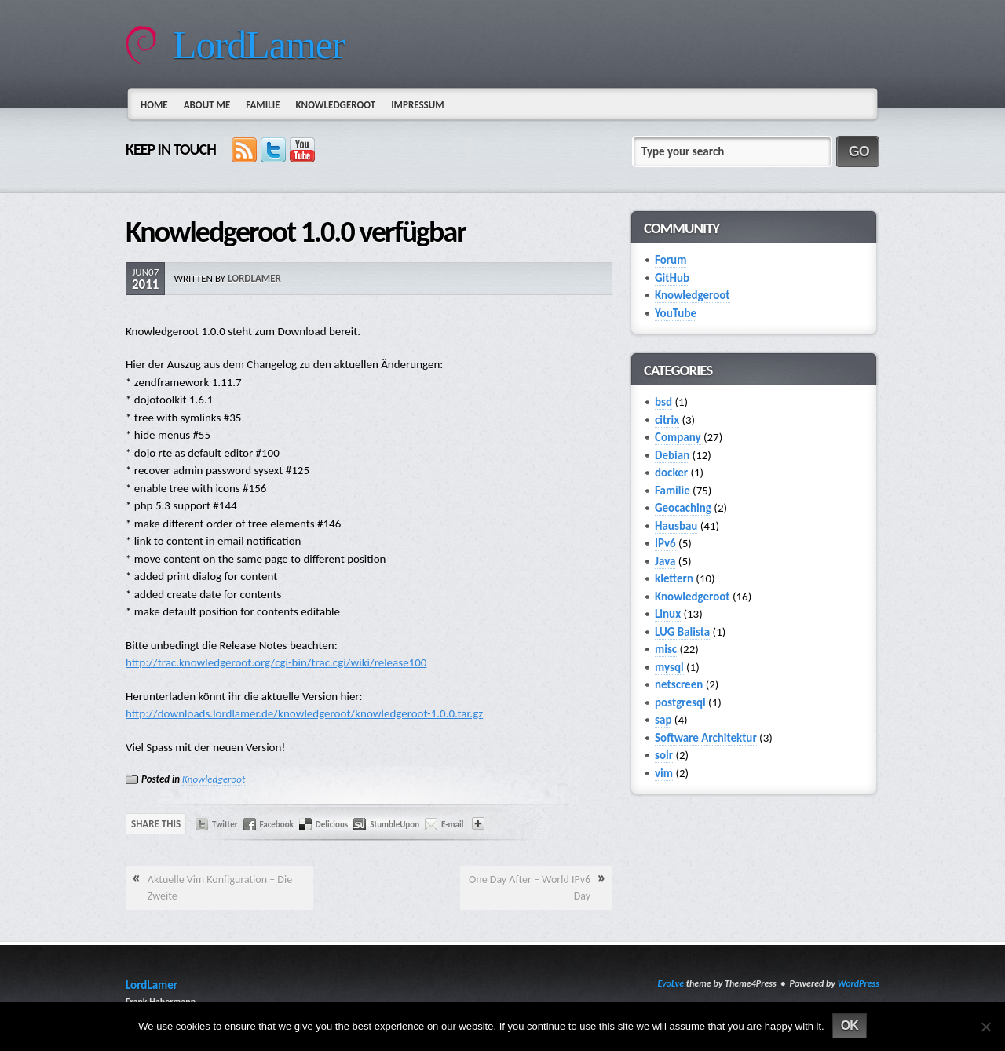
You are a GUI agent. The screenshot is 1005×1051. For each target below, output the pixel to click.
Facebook (277, 824)
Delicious (332, 824)
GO (859, 151)
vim (664, 773)
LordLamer (259, 44)
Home (154, 105)
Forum (670, 260)
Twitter (225, 824)
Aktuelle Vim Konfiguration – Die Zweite (220, 888)
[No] (985, 1027)
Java (665, 561)
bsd (663, 402)
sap (663, 720)
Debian (672, 455)
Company (678, 437)
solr (664, 755)
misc (666, 649)
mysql (669, 667)
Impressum (417, 105)
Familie (263, 105)
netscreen (679, 684)
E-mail (452, 824)
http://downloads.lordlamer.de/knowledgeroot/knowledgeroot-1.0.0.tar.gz (304, 713)
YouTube (675, 313)
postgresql (680, 702)
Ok (849, 1025)
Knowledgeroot (335, 105)
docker (671, 472)
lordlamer (254, 278)
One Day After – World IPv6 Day (529, 888)
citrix (667, 420)
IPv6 (665, 543)
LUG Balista (682, 632)
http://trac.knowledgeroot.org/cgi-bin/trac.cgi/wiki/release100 (276, 662)
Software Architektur (706, 738)
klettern (674, 578)
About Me (207, 105)
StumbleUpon (394, 824)
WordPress (858, 983)
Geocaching (683, 508)
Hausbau (676, 526)
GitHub (672, 278)
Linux (668, 614)
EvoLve (670, 983)
